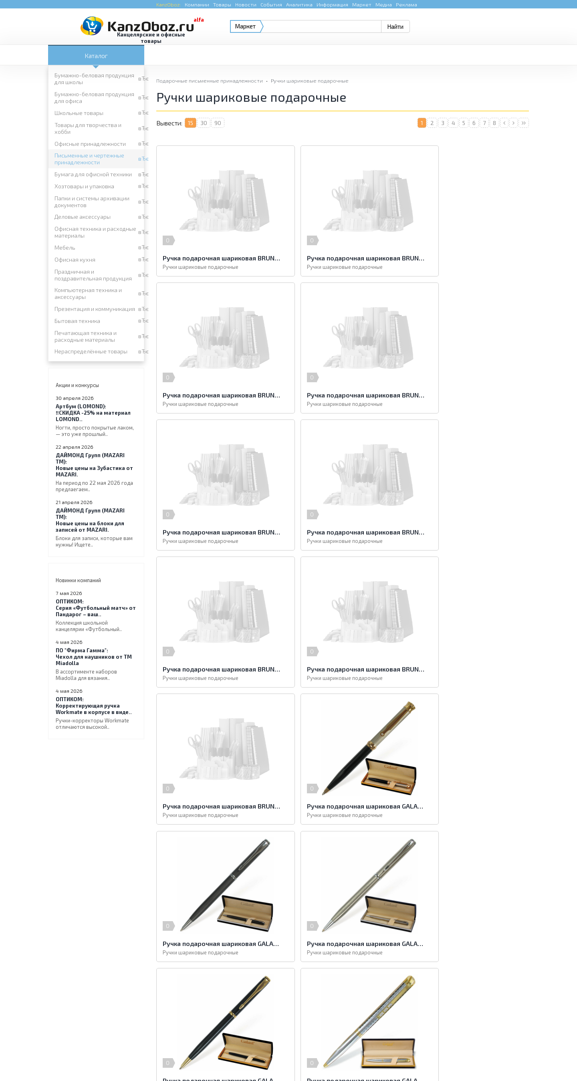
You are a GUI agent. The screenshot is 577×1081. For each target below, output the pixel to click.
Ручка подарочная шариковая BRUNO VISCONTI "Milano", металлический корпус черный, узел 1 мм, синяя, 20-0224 (342, 395)
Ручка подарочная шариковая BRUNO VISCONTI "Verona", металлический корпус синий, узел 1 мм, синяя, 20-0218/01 (469, 532)
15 (190, 122)
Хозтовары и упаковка (84, 186)
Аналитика (299, 4)
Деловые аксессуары (82, 216)
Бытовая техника (77, 320)
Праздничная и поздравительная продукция (93, 275)
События (271, 4)
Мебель (64, 247)
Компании (197, 4)
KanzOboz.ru (149, 1039)
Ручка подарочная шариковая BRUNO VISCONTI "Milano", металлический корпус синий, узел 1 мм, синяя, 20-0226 (469, 258)
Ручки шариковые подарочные (310, 80)
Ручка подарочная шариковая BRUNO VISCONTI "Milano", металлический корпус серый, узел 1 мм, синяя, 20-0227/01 (342, 258)
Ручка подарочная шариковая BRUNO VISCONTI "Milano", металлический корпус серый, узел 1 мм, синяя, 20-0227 (216, 258)
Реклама (406, 4)
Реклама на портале (256, 1058)
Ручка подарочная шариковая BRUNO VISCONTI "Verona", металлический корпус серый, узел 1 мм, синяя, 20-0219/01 (342, 532)
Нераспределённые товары (90, 351)
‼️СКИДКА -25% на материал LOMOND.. (96, 420)
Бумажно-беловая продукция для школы (94, 78)
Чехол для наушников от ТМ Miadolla (96, 664)
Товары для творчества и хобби (87, 128)
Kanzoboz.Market (507, 1003)
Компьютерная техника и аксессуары (88, 293)
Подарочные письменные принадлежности (209, 80)
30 (203, 122)
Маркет (361, 4)
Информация (332, 4)
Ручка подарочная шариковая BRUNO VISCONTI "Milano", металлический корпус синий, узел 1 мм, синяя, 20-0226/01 (216, 395)
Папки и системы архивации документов (91, 201)
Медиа (383, 4)
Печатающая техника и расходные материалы (85, 336)
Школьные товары (78, 112)
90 (217, 122)
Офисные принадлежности (90, 143)
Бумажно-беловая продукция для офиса (94, 97)
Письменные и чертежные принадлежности (89, 158)
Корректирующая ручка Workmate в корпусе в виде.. (96, 713)
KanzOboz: (168, 4)
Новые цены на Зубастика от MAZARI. (96, 472)
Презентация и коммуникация (94, 308)
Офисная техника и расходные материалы (95, 232)
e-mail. (368, 1007)
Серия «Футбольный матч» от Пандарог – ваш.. (96, 615)
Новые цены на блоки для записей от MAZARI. (96, 527)
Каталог (96, 55)
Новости (245, 4)
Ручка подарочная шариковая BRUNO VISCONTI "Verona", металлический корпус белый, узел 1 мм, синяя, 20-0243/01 (216, 532)
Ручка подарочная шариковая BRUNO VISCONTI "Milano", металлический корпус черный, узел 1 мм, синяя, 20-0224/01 (469, 395)
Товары (222, 4)
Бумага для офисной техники (93, 174)
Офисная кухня (74, 259)
